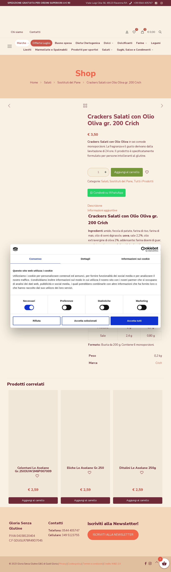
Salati (47, 82)
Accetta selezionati (85, 320)
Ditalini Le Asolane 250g (137, 468)
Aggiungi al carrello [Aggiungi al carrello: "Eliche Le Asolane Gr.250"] (85, 500)
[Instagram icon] (150, 563)
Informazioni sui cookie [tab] (136, 258)
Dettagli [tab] (85, 258)
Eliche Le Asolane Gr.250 (85, 468)
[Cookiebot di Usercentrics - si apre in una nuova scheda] (143, 249)
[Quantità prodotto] (98, 172)
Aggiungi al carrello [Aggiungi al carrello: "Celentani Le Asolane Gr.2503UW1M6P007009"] (33, 500)
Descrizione (95, 206)
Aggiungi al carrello (126, 172)
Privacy (62, 563)
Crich (158, 363)
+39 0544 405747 (143, 3)
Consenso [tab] (35, 258)
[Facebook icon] (145, 563)
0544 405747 (70, 530)
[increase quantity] (105, 172)
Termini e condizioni (92, 563)
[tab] (125, 205)
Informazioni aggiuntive (102, 210)
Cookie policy (75, 563)
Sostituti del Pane (68, 82)
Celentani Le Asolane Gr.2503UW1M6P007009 (33, 469)
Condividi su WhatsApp (106, 193)
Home (34, 82)
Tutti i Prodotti (143, 181)
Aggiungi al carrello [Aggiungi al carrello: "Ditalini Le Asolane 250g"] (137, 500)
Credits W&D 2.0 (112, 563)
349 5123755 (70, 535)
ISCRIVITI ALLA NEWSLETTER (113, 535)
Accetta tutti (134, 320)
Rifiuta (37, 320)
